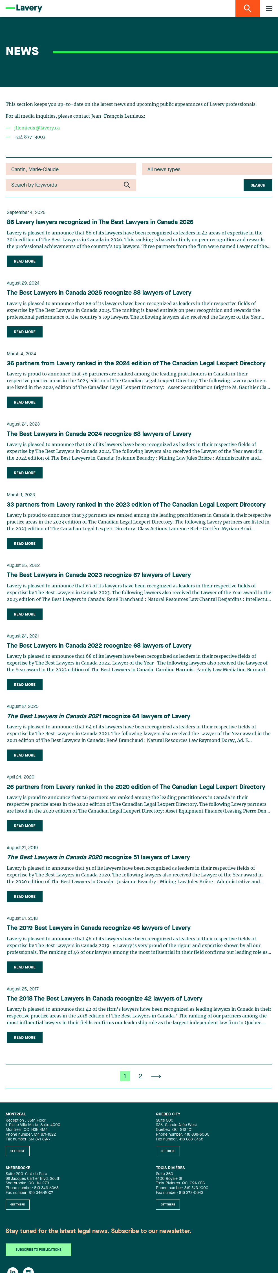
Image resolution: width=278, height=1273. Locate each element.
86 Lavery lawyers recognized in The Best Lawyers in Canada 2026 (100, 222)
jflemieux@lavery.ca (37, 128)
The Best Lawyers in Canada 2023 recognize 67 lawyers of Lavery (99, 575)
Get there (17, 1151)
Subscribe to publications (38, 1250)
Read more (25, 261)
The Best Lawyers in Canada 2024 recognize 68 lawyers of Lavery (99, 434)
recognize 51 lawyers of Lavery (98, 857)
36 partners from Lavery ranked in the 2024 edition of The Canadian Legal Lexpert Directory (136, 364)
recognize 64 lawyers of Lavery (98, 716)
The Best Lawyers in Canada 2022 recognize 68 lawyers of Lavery (99, 646)
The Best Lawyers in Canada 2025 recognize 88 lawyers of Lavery (99, 293)
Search (258, 185)
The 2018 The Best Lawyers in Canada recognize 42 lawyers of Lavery (104, 999)
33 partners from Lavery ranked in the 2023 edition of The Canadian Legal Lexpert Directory (136, 505)
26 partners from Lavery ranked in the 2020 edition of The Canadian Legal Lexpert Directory (136, 787)
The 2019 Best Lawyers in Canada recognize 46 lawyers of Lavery (99, 928)
